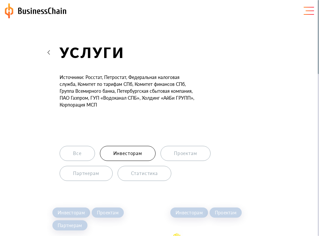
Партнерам (70, 225)
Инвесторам (71, 212)
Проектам (108, 212)
